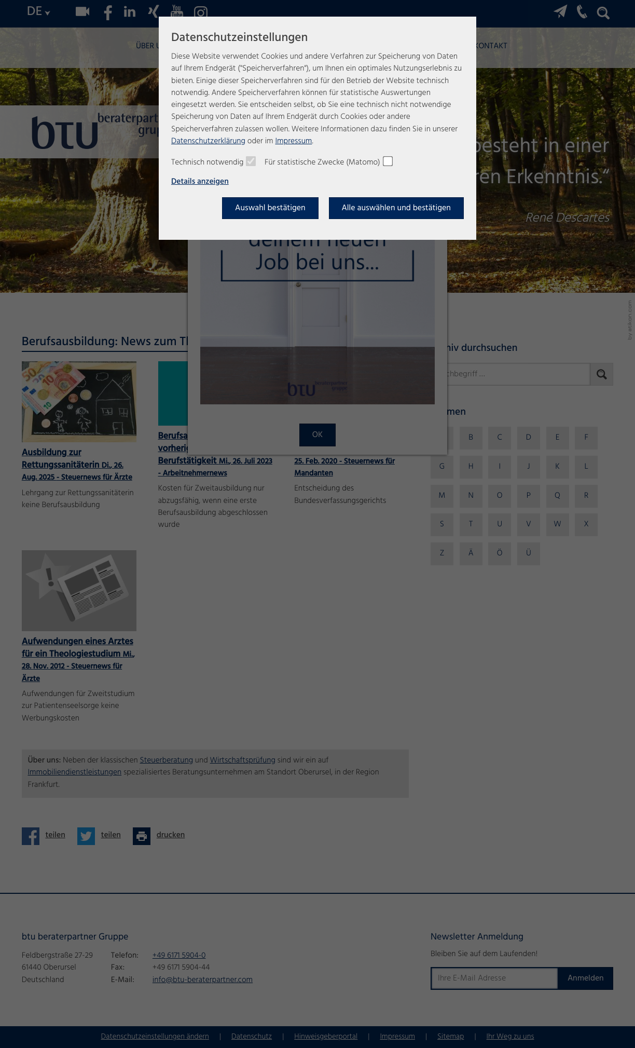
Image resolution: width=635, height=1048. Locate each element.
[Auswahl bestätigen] (270, 208)
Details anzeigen (200, 182)
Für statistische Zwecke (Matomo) (322, 163)
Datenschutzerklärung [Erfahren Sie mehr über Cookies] (208, 141)
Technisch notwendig (207, 163)
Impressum (293, 141)
